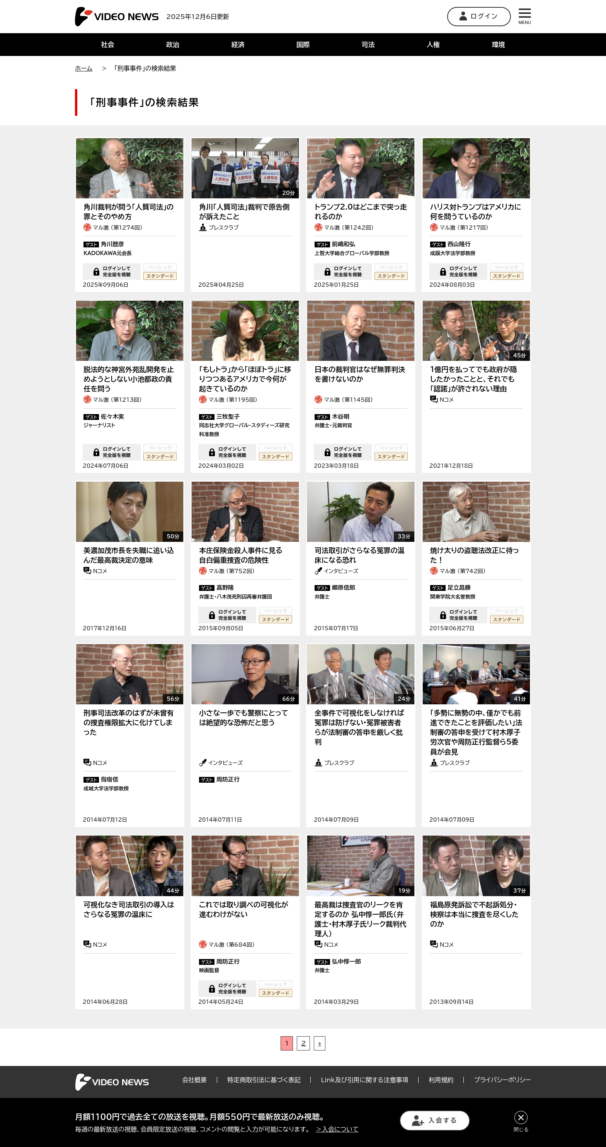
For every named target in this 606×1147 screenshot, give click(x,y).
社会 (107, 44)
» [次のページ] (319, 1070)
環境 (498, 44)
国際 (303, 44)
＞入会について (337, 1129)
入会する (435, 1120)
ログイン (479, 16)
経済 (237, 44)
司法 (368, 44)
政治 (172, 44)
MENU (525, 16)
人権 (433, 44)
